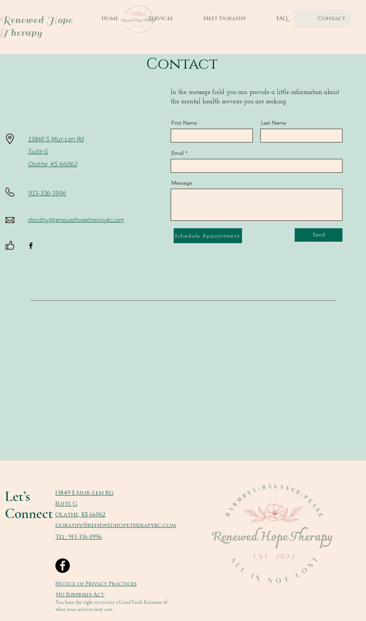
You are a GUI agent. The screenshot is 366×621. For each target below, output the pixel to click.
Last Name (273, 122)
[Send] (318, 235)
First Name (184, 122)
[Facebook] (31, 245)
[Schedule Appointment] (208, 235)
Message (181, 182)
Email (177, 153)
